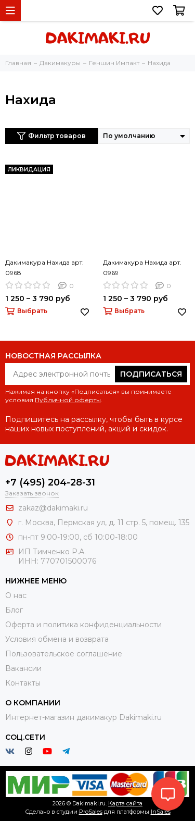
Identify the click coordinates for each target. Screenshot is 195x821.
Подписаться (151, 374)
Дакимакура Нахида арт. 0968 (44, 267)
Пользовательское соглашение (63, 653)
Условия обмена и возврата (57, 639)
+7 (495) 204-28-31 (50, 482)
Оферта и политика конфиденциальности (83, 624)
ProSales (90, 811)
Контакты (23, 683)
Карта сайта (125, 803)
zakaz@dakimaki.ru (53, 508)
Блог (14, 610)
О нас (16, 595)
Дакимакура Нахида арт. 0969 (142, 267)
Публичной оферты (68, 400)
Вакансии (23, 668)
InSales (161, 811)
